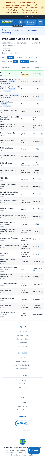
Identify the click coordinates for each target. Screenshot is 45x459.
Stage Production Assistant (10, 246)
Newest (10, 57)
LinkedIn (22, 384)
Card (10, 61)
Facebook (22, 387)
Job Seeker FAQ (23, 335)
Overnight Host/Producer (9, 238)
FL (38, 89)
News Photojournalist (7, 133)
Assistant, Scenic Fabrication (6, 276)
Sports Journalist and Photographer (7, 223)
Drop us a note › (31, 12)
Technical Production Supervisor (7, 313)
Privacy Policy (22, 410)
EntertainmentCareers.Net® (16, 452)
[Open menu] (40, 22)
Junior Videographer (7, 208)
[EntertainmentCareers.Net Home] (7, 22)
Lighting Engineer (6, 163)
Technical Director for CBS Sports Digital (9, 118)
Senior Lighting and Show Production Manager (9, 193)
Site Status (23, 403)
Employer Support (22, 368)
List (15, 61)
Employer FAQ (22, 339)
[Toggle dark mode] (20, 22)
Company (19, 57)
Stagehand (4, 253)
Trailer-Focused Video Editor (8, 185)
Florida (6, 50)
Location (36, 57)
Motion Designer (6, 73)
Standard (24, 61)
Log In (30, 22)
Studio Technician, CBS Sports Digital (8, 268)
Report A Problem (22, 332)
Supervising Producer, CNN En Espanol (10, 88)
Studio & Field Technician (9, 155)
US (39, 74)
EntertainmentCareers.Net (25, 448)
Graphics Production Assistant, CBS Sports (8, 125)
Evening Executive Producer (10, 215)
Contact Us (22, 346)
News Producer (9, 95)
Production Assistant (7, 298)
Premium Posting (22, 361)
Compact (33, 61)
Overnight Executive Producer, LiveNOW (7, 230)
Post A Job (22, 358)
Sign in (5, 30)
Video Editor (4, 178)
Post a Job (30, 17)
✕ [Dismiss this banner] (42, 7)
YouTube (22, 380)
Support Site (22, 343)
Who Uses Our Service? (22, 365)
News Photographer (7, 140)
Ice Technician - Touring (8, 200)
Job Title (27, 57)
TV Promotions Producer (9, 283)
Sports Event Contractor (8, 110)
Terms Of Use (22, 406)
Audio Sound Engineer (8, 170)
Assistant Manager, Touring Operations (10, 80)
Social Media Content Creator (7, 261)
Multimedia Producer (7, 103)
